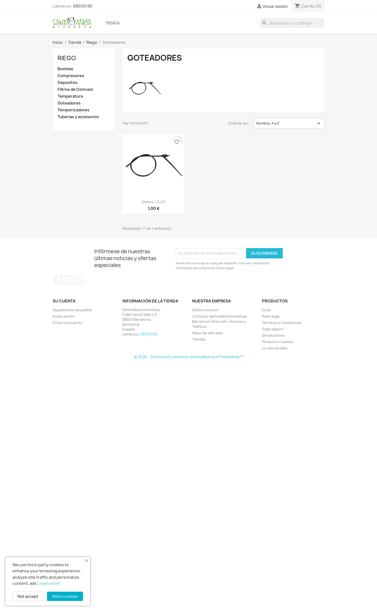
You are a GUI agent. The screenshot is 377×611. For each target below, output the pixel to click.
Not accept (28, 596)
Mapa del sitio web (207, 333)
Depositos (67, 82)
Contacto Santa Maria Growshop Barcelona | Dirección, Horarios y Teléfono (219, 321)
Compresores (71, 75)
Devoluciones (273, 335)
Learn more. (49, 583)
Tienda (112, 23)
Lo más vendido (275, 348)
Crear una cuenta (67, 322)
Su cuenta (64, 301)
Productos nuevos (277, 341)
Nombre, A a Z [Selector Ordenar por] (289, 123)
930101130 (82, 6)
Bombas (65, 68)
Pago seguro (272, 329)
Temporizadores (73, 110)
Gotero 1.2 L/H (153, 201)
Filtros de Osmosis (75, 89)
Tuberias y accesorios (78, 116)
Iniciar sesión (63, 316)
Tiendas (199, 339)
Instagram (79, 280)
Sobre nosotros (205, 310)
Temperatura (70, 96)
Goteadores (69, 103)
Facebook (58, 280)
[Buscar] (292, 23)
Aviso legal (270, 316)
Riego (67, 58)
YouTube (69, 280)
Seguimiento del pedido (72, 310)
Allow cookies (65, 596)
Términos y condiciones (282, 322)
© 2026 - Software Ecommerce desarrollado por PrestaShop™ (188, 356)
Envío (266, 310)
